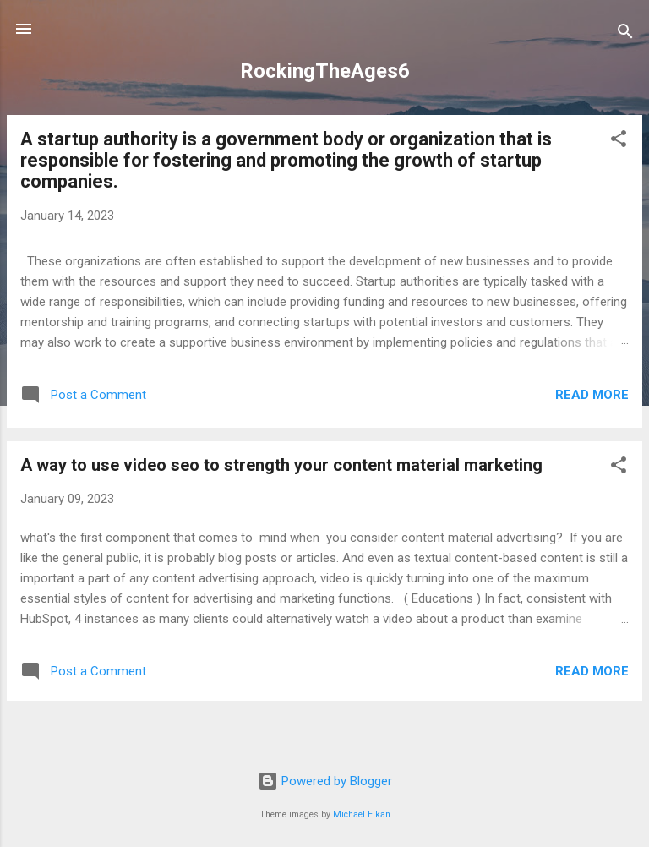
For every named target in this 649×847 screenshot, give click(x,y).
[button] (618, 141)
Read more (592, 394)
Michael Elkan (361, 814)
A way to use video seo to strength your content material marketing (281, 465)
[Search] (625, 34)
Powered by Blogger (325, 781)
